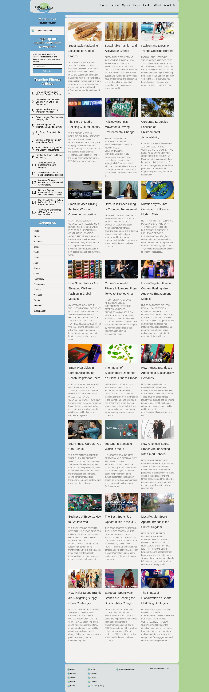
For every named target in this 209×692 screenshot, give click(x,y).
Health (147, 5)
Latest (136, 5)
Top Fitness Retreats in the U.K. (48, 133)
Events (36, 300)
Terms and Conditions (127, 669)
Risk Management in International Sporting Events (49, 125)
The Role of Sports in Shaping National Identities (50, 173)
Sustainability (39, 311)
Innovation (38, 305)
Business (37, 241)
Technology (38, 279)
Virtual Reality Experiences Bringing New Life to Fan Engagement (48, 101)
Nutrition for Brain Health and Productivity (49, 156)
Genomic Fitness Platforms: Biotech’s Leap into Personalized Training (50, 192)
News (36, 257)
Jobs (35, 263)
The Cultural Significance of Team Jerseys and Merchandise (49, 212)
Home (104, 5)
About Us (169, 5)
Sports (126, 5)
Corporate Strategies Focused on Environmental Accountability (50, 182)
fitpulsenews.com (44, 30)
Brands (36, 268)
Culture (36, 273)
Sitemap (93, 682)
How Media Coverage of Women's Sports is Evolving (49, 93)
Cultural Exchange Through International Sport (48, 141)
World (157, 5)
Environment (39, 284)
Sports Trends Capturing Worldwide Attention (47, 110)
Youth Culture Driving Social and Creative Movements (49, 148)
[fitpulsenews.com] (44, 6)
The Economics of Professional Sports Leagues (47, 165)
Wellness (37, 295)
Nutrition (37, 289)
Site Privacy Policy (97, 686)
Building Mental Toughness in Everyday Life (49, 118)
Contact (93, 677)
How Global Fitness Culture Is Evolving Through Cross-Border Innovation (50, 202)
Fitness (115, 5)
